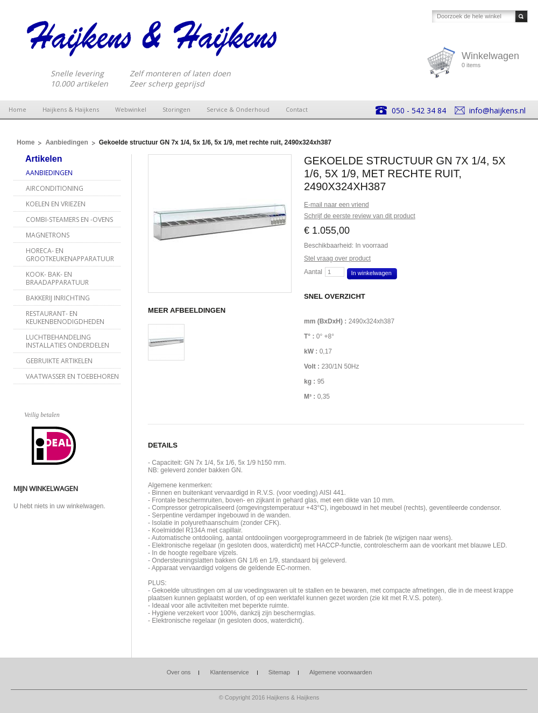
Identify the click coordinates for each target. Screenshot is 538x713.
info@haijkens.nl (497, 110)
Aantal (313, 272)
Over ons (179, 672)
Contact (297, 109)
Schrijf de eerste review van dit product (359, 216)
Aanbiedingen (66, 142)
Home (17, 109)
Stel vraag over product (337, 258)
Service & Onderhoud (238, 109)
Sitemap (279, 672)
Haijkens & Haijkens (71, 109)
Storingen (176, 109)
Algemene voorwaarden (340, 672)
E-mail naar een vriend (336, 204)
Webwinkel (130, 109)
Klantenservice (229, 672)
